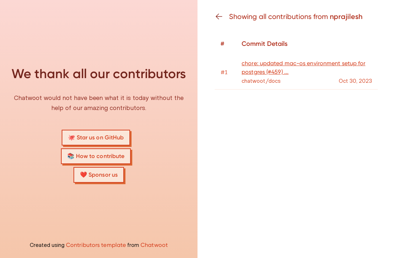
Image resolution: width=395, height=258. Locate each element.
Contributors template (96, 245)
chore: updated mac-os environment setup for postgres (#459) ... (303, 67)
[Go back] (222, 16)
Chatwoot (154, 245)
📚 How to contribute (96, 156)
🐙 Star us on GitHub (96, 137)
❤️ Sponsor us (99, 174)
